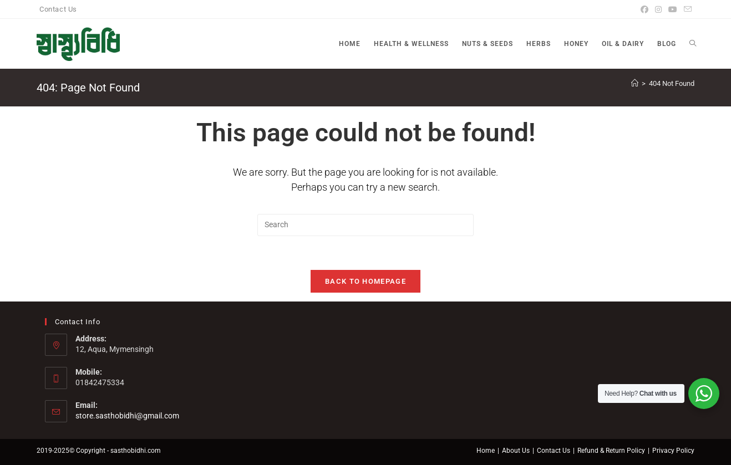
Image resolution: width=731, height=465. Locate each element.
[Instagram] (658, 9)
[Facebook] (644, 9)
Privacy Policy (673, 450)
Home (485, 450)
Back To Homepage (365, 281)
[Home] (634, 83)
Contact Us (58, 9)
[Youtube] (673, 9)
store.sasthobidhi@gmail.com (127, 415)
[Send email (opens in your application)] (686, 9)
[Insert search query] (365, 225)
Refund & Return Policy (611, 450)
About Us (516, 450)
